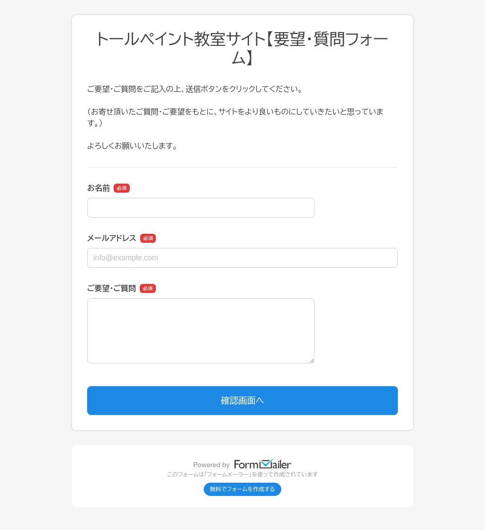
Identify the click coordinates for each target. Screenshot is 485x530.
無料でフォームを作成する (242, 489)
